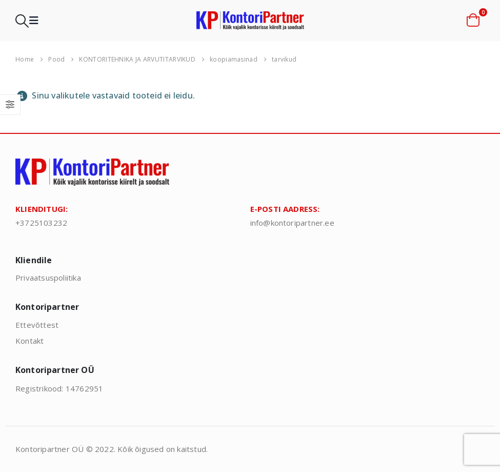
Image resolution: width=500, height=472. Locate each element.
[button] (22, 21)
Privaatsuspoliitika (48, 277)
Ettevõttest (36, 325)
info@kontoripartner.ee (292, 223)
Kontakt (29, 341)
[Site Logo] (250, 20)
